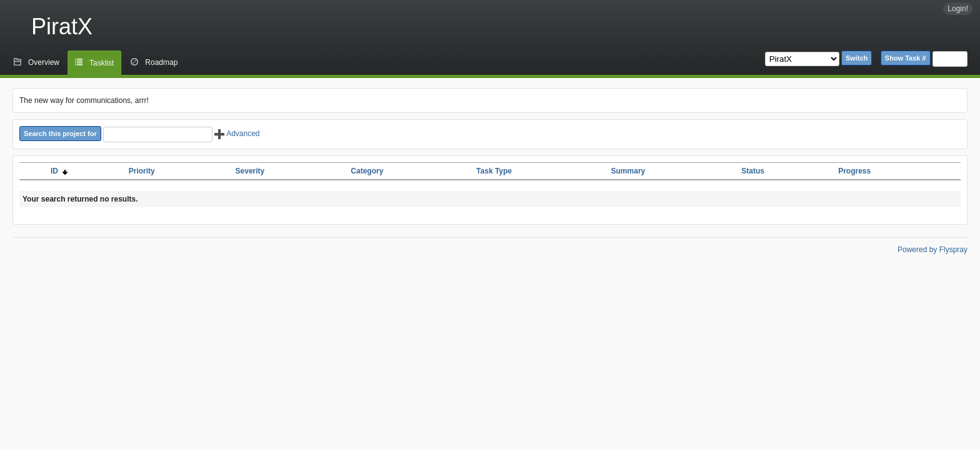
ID (59, 171)
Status (752, 171)
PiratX (61, 26)
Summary (628, 171)
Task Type (494, 171)
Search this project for (60, 133)
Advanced (236, 133)
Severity (250, 171)
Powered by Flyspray (933, 249)
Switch (857, 58)
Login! (958, 8)
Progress (854, 171)
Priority (142, 171)
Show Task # (905, 58)
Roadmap (161, 62)
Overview (43, 62)
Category (367, 171)
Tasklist (101, 63)
